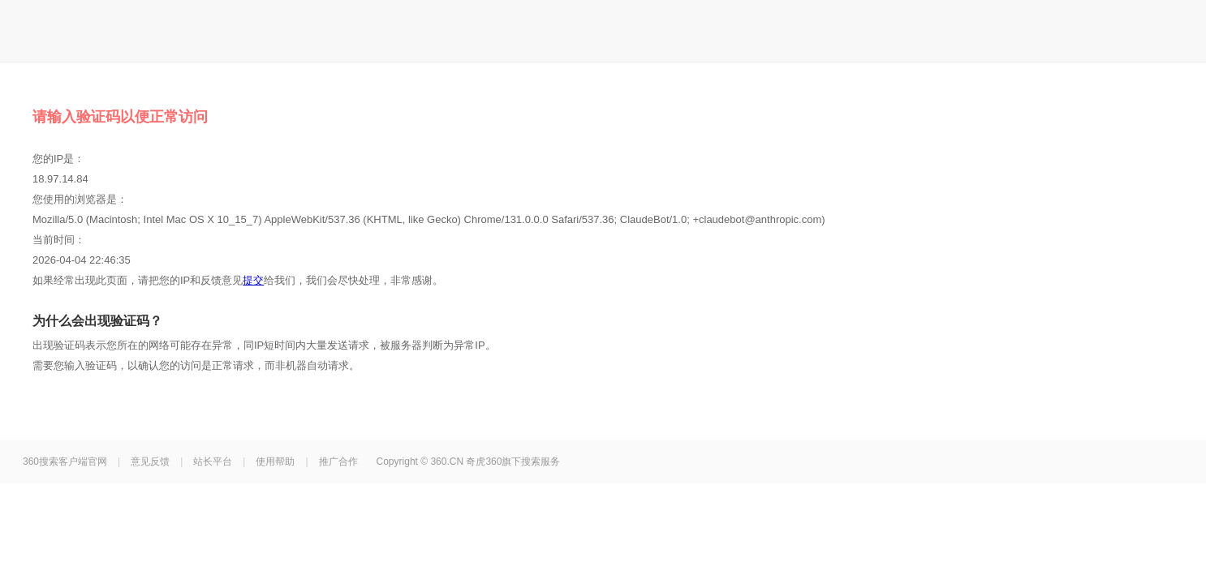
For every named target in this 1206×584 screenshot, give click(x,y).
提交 (253, 280)
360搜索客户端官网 (65, 461)
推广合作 (338, 461)
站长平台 (212, 461)
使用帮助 (275, 461)
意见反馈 (150, 461)
